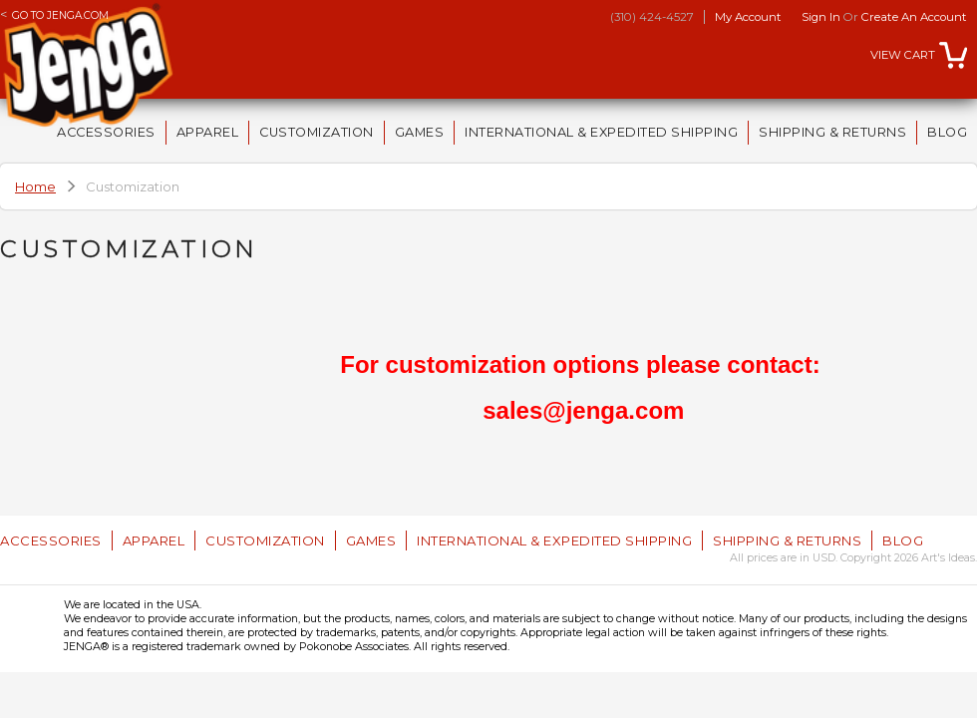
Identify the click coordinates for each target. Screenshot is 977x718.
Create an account (914, 17)
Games (420, 132)
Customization (316, 132)
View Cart (902, 55)
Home (35, 186)
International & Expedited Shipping (601, 132)
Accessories (106, 132)
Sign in (821, 17)
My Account (748, 17)
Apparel (207, 132)
